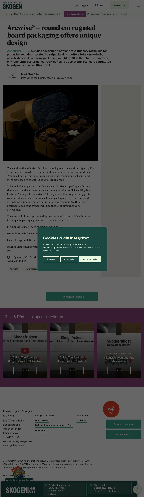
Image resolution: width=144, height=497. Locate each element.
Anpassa (51, 259)
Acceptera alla (90, 259)
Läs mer (55, 250)
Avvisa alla (69, 259)
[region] (72, 248)
